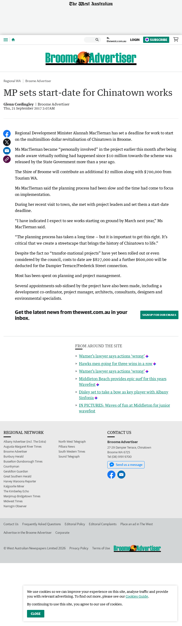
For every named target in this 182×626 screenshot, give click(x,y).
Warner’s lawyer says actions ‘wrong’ (112, 419)
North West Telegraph (72, 504)
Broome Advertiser (38, 81)
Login (135, 40)
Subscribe (156, 40)
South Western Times (72, 514)
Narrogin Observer (15, 569)
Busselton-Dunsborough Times (23, 524)
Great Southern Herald (17, 539)
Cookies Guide (137, 596)
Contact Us (11, 587)
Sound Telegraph (69, 519)
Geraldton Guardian (16, 534)
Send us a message (125, 527)
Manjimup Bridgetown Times (22, 559)
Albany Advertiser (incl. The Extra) (25, 504)
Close (36, 614)
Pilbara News (67, 509)
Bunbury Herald (13, 519)
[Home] (13, 40)
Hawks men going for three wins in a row (115, 426)
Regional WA (12, 81)
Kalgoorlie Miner (14, 549)
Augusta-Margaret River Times (22, 509)
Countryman (11, 529)
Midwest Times (13, 564)
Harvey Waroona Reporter (20, 544)
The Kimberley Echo (16, 554)
